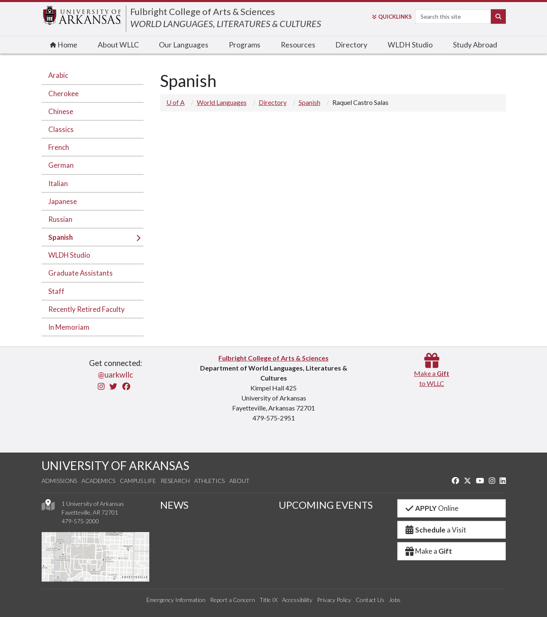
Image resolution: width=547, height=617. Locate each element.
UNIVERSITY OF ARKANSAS (115, 465)
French (58, 147)
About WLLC (118, 44)
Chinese (60, 111)
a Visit (435, 529)
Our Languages (183, 44)
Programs (244, 44)
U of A (175, 102)
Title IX (268, 599)
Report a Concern (232, 599)
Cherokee (63, 93)
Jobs (395, 599)
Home (63, 44)
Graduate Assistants (80, 273)
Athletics (209, 480)
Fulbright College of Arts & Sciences (202, 11)
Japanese (62, 201)
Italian (58, 183)
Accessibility (297, 599)
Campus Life (138, 480)
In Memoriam (68, 327)
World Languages (222, 102)
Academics (98, 480)
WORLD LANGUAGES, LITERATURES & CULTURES (225, 23)
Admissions (59, 480)
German (61, 165)
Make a (428, 551)
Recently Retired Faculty (86, 309)
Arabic (58, 75)
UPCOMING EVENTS (326, 505)
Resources (298, 44)
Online (431, 508)
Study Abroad (475, 44)
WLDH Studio (410, 44)
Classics (61, 129)
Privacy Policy (334, 599)
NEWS (174, 505)
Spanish (60, 237)
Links (392, 16)
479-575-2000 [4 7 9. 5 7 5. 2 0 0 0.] (80, 521)
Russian (60, 219)
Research (175, 480)
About (239, 480)
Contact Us (370, 599)
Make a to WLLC (431, 373)
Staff (56, 291)
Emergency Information (175, 599)
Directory (351, 44)
